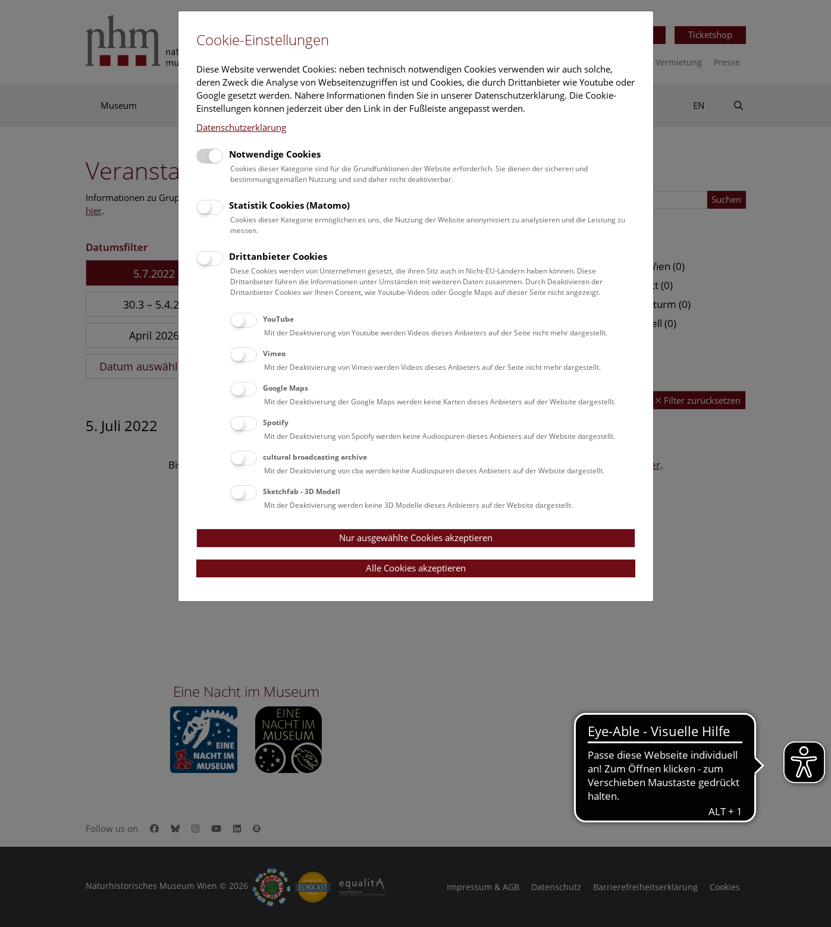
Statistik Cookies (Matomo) (289, 205)
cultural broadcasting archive (315, 457)
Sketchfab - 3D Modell (301, 491)
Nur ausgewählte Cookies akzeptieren (416, 537)
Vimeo (274, 353)
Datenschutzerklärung (241, 127)
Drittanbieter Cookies (278, 256)
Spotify (276, 422)
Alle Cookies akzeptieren (416, 568)
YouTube (278, 319)
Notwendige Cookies (275, 154)
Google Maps (285, 388)
